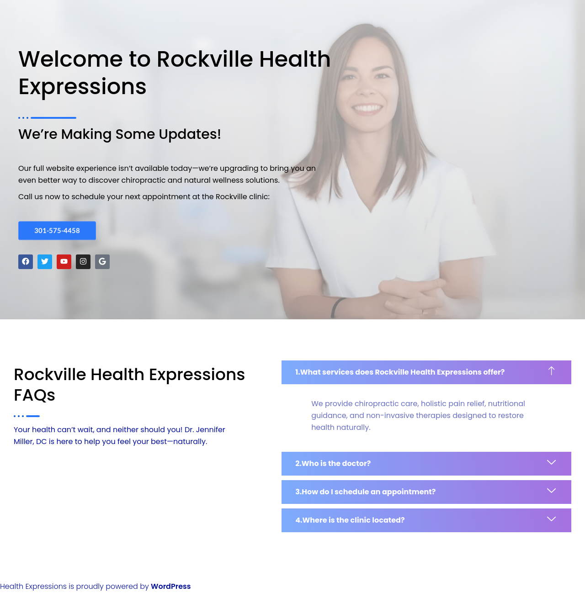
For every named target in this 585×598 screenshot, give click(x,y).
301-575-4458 (57, 229)
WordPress (171, 586)
